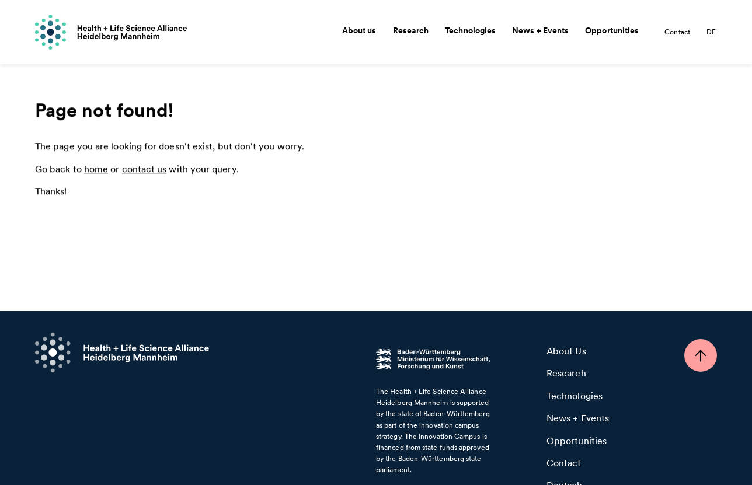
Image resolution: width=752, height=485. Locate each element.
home (96, 169)
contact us (144, 169)
